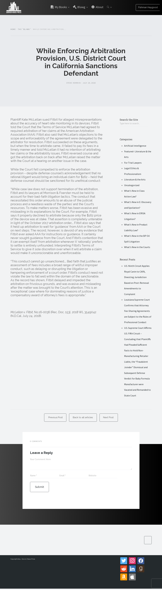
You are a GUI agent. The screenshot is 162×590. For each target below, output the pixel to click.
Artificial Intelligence (135, 146)
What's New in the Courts (137, 247)
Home (13, 29)
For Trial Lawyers (133, 162)
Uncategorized (131, 185)
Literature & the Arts (134, 179)
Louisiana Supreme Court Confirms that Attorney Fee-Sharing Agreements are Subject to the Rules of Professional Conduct (137, 311)
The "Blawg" (24, 29)
